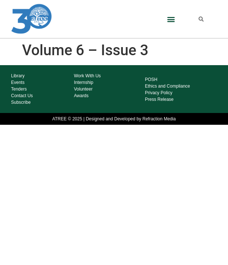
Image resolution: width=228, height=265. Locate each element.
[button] (171, 19)
